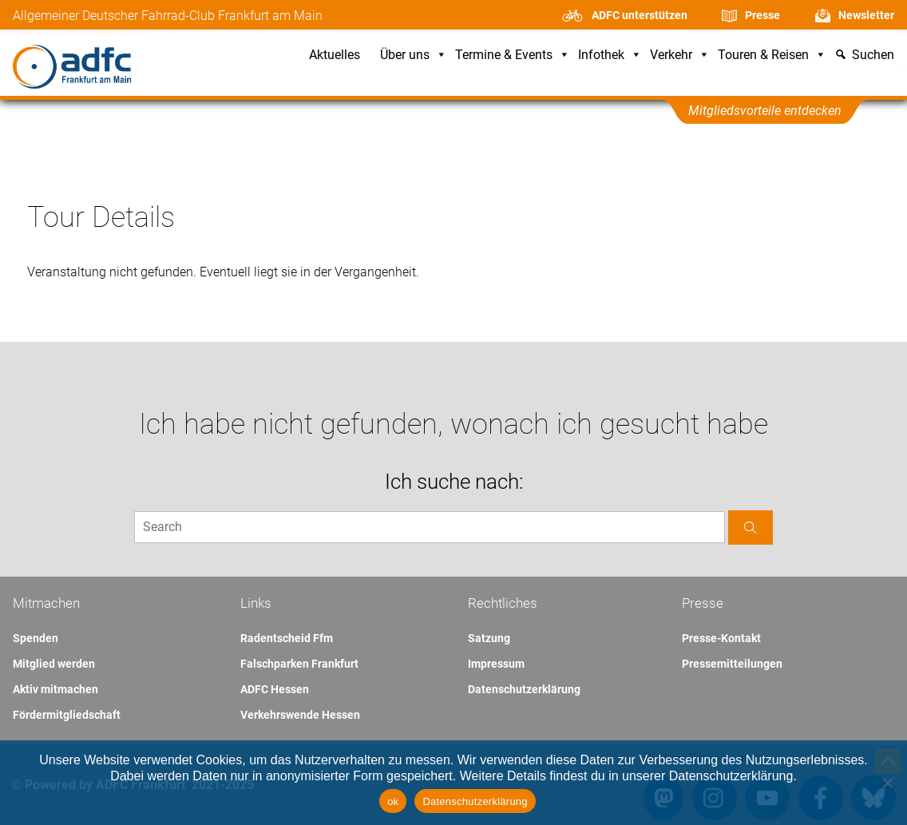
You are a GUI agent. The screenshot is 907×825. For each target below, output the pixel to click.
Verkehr (680, 55)
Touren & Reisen (772, 55)
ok (392, 801)
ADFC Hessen (274, 689)
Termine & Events (512, 55)
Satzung (489, 638)
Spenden (35, 638)
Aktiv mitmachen (55, 689)
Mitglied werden (54, 663)
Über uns (413, 55)
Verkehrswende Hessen (300, 714)
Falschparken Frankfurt (299, 663)
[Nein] (887, 783)
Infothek (610, 55)
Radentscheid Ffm (286, 638)
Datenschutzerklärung (524, 689)
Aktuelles (334, 55)
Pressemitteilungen (732, 663)
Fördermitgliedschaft (67, 714)
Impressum (496, 663)
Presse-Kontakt (721, 638)
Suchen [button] (873, 55)
